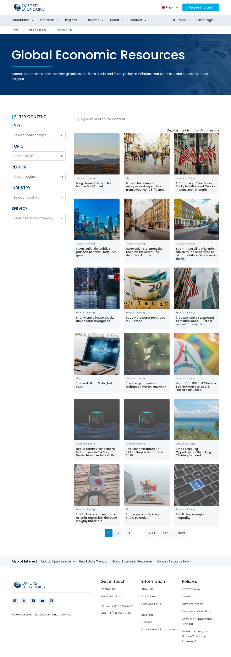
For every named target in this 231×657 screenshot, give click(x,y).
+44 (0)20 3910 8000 (119, 606)
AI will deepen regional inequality (192, 516)
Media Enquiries (111, 596)
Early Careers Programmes (159, 629)
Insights (96, 20)
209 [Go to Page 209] (166, 533)
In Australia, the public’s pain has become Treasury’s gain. (96, 252)
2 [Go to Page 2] (118, 533)
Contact (139, 20)
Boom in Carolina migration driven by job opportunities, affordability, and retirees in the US (196, 254)
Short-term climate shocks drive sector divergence (95, 319)
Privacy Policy (191, 589)
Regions (74, 20)
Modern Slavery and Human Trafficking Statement (195, 636)
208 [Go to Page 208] (152, 533)
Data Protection (192, 604)
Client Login (207, 20)
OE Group (182, 20)
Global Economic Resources (132, 561)
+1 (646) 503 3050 (120, 613)
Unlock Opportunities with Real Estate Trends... (74, 561)
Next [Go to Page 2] (181, 533)
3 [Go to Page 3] (129, 533)
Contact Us (108, 589)
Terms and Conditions (197, 611)
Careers (147, 622)
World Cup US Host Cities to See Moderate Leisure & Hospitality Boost (196, 386)
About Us (147, 589)
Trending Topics (37, 29)
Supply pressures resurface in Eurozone (145, 319)
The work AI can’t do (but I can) (95, 385)
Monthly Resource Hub (172, 561)
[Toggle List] (61, 135)
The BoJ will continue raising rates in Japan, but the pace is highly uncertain (96, 517)
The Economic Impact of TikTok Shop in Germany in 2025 (144, 452)
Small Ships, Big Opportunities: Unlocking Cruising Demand (193, 452)
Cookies (187, 596)
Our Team (148, 596)
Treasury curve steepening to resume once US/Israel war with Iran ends (195, 321)
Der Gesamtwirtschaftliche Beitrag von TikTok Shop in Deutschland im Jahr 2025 (95, 452)
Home (15, 29)
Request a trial (201, 7)
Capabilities (23, 20)
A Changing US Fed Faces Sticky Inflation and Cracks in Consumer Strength (195, 186)
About (117, 20)
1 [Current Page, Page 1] (108, 533)
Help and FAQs (151, 604)
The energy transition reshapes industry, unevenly (146, 385)
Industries (50, 20)
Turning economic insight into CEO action (144, 516)
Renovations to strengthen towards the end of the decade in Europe (145, 252)
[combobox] (35, 135)
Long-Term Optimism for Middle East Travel (93, 185)
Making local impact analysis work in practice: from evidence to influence (145, 186)
